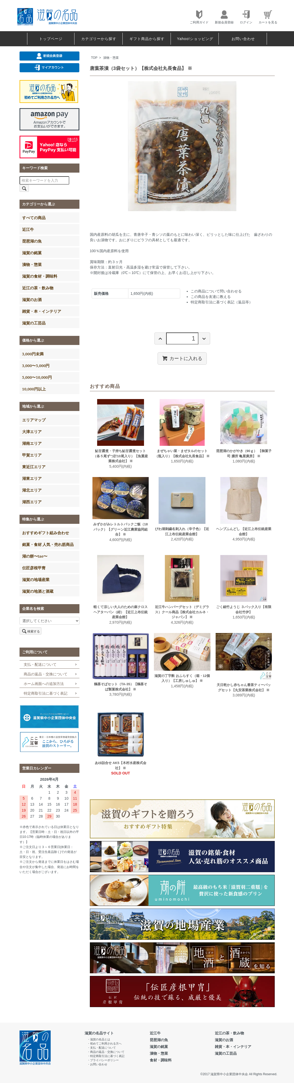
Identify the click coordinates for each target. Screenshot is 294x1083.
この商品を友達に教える (211, 297)
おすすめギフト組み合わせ (45, 532)
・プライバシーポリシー (103, 1060)
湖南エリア (32, 443)
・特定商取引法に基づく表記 (105, 1056)
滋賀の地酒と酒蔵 (37, 591)
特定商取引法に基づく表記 (45, 693)
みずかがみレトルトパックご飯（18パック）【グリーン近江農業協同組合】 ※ (120, 529)
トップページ (50, 39)
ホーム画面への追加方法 (44, 684)
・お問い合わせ (97, 1064)
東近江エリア (34, 466)
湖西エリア (32, 501)
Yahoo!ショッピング (195, 39)
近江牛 (28, 229)
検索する (30, 631)
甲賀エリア (32, 455)
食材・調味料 (161, 1060)
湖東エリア (32, 478)
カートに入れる (182, 358)
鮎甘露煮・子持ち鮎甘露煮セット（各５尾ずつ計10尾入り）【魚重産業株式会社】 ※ (120, 456)
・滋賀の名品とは (98, 1039)
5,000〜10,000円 (37, 377)
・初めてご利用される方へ (104, 1043)
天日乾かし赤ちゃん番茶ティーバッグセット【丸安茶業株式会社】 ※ (244, 687)
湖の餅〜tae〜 (35, 556)
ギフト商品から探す (147, 39)
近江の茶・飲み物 (37, 287)
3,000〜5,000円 (36, 365)
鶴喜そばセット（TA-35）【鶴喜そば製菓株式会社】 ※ (120, 686)
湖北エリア (32, 490)
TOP (94, 58)
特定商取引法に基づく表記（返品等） (222, 302)
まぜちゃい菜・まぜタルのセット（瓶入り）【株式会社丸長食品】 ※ (182, 453)
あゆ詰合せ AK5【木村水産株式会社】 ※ (121, 765)
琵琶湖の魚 (32, 241)
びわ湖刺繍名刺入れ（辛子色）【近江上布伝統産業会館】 (182, 531)
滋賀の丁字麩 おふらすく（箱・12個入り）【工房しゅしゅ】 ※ (182, 678)
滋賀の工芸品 (34, 322)
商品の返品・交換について (45, 674)
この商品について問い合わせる (216, 291)
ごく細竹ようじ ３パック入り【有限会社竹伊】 (243, 609)
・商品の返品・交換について (105, 1051)
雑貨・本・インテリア (41, 311)
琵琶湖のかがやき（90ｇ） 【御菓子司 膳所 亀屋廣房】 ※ (244, 453)
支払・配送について (40, 664)
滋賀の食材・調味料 (39, 276)
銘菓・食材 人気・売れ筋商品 (48, 544)
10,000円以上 (34, 389)
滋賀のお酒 (32, 299)
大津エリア (32, 431)
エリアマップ (34, 419)
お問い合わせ (243, 39)
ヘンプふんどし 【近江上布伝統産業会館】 (243, 531)
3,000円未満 (33, 353)
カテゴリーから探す (98, 39)
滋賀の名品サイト (99, 1033)
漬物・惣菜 (111, 58)
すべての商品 (34, 217)
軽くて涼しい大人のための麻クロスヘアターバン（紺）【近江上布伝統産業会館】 (120, 612)
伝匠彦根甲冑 (34, 567)
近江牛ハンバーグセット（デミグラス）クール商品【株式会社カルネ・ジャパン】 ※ (182, 612)
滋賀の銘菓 (32, 252)
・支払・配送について (101, 1047)
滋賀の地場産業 (35, 579)
